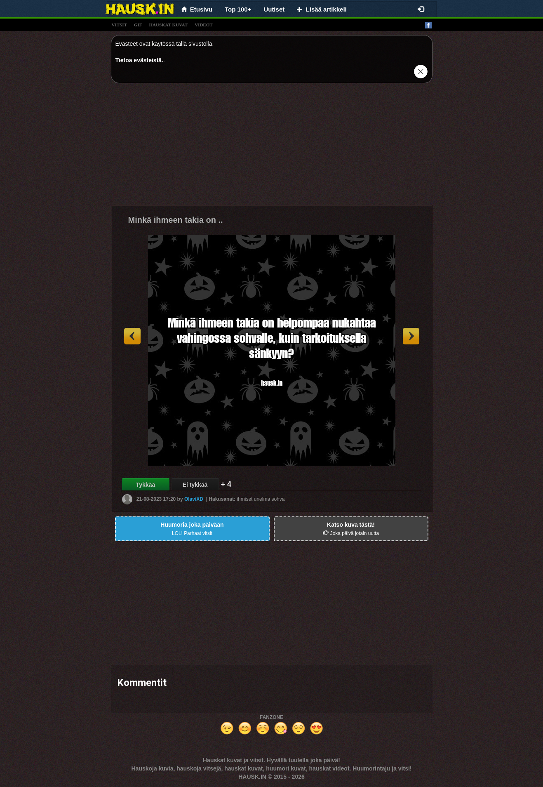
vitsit (119, 24)
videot (203, 24)
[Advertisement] (272, 147)
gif (138, 24)
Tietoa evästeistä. (139, 60)
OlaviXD (193, 499)
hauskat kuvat (168, 24)
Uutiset (273, 9)
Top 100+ (238, 9)
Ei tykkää (195, 484)
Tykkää (145, 484)
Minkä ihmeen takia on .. (175, 219)
